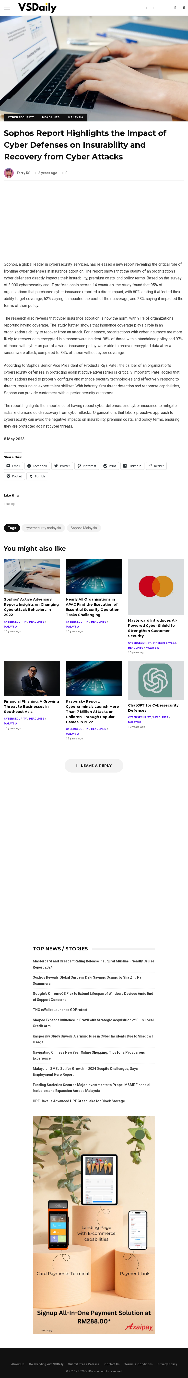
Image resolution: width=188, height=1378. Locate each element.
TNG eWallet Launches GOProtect (60, 1010)
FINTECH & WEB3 (164, 642)
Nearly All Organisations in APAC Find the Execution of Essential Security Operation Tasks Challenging (94, 576)
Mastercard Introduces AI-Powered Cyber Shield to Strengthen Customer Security (156, 587)
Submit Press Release (84, 1364)
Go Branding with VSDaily (46, 1364)
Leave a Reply (94, 765)
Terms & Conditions (138, 1364)
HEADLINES (51, 117)
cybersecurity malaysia (43, 528)
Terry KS (17, 173)
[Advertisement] (94, 224)
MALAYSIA (75, 117)
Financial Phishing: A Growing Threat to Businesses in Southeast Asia (32, 678)
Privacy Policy (167, 1364)
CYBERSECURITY (21, 117)
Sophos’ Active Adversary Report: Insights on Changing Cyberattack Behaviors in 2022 (32, 576)
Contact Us (112, 1364)
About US (17, 1364)
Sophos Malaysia (84, 528)
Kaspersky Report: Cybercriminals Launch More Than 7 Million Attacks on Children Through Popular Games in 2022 (94, 678)
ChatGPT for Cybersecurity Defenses (156, 680)
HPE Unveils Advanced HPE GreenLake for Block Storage (79, 1101)
